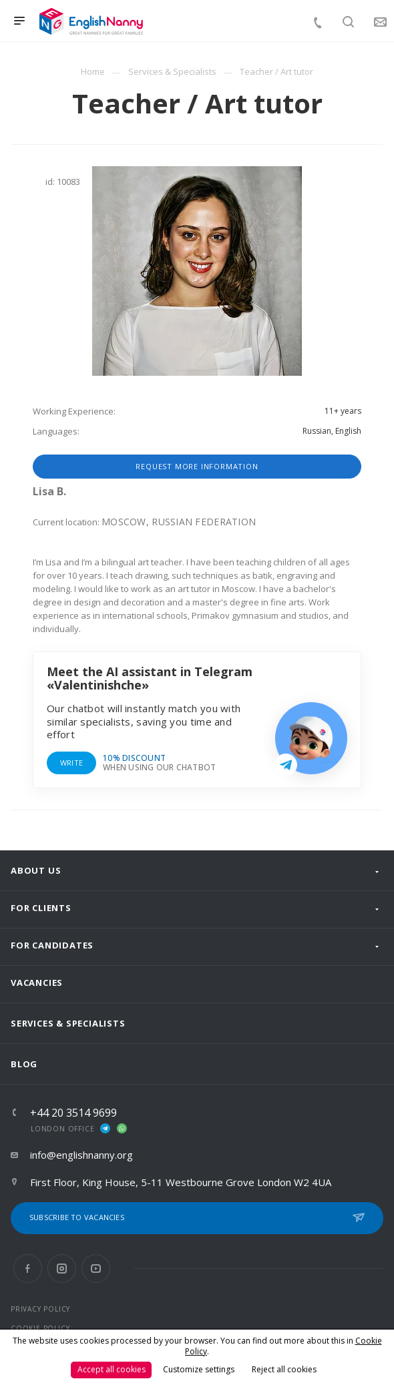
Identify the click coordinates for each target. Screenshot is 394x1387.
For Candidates (52, 945)
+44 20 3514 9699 (73, 1112)
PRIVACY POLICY (40, 1309)
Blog (24, 1064)
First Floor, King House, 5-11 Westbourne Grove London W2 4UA (180, 1182)
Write (71, 763)
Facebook (27, 1268)
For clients (41, 908)
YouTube (95, 1268)
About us (36, 870)
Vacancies (37, 983)
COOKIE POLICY (40, 1328)
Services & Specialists (68, 1023)
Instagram (61, 1268)
